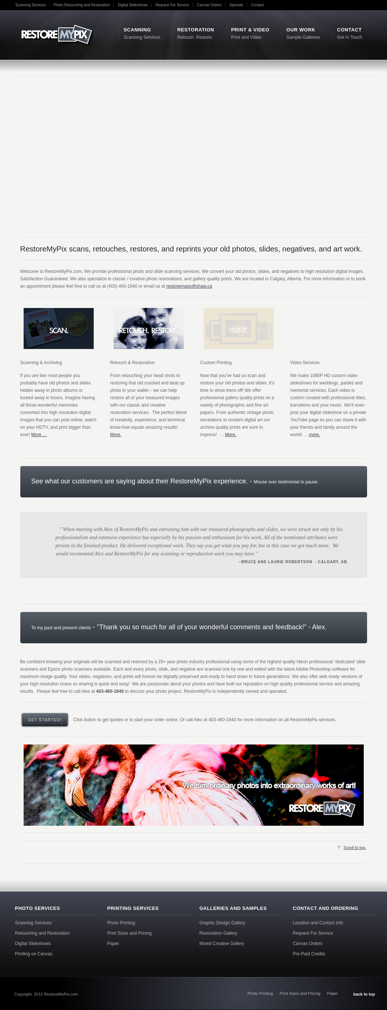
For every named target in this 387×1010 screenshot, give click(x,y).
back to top (364, 994)
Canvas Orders (209, 5)
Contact (257, 5)
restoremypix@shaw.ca (189, 286)
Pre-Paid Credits (309, 953)
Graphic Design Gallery (222, 922)
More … (39, 434)
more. (314, 434)
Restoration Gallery (219, 933)
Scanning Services (30, 5)
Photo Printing (121, 922)
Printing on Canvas (33, 953)
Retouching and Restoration (42, 933)
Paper (113, 943)
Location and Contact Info (318, 922)
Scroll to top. (354, 847)
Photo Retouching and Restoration (81, 5)
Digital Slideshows (133, 5)
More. (116, 434)
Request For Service (172, 5)
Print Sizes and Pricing (129, 933)
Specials (236, 5)
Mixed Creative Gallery (222, 943)
